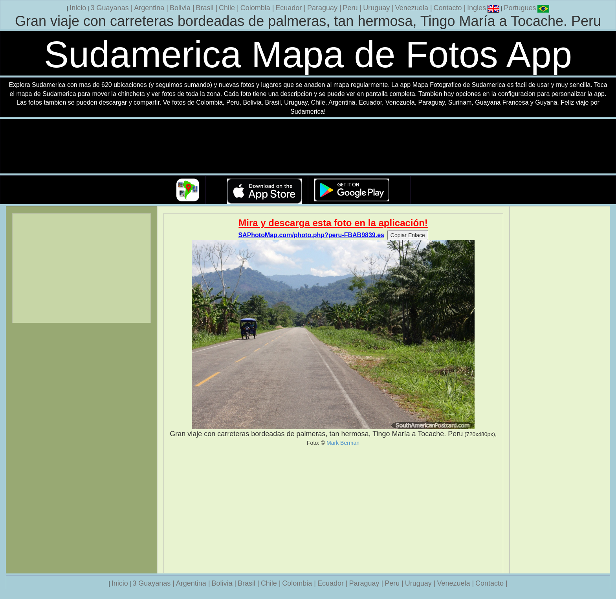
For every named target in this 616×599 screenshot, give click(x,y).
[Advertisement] (333, 510)
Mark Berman (342, 443)
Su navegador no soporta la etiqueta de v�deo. (308, 146)
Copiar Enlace (407, 235)
